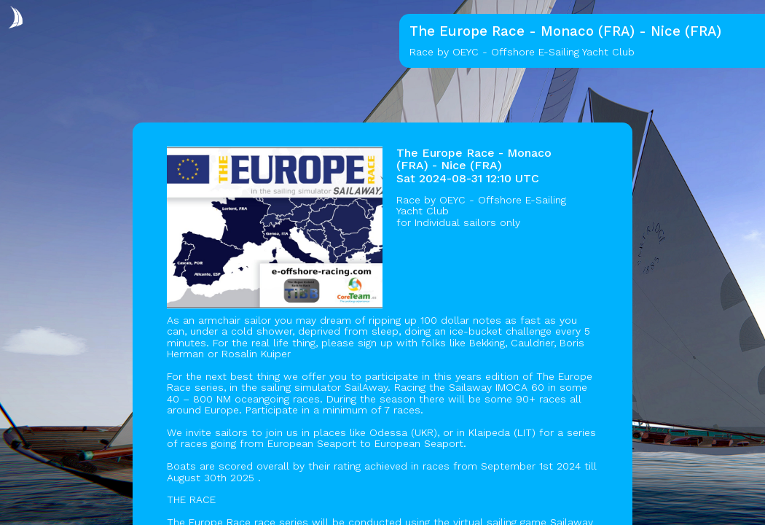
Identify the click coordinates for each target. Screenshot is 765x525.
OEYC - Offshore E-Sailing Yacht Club (481, 205)
